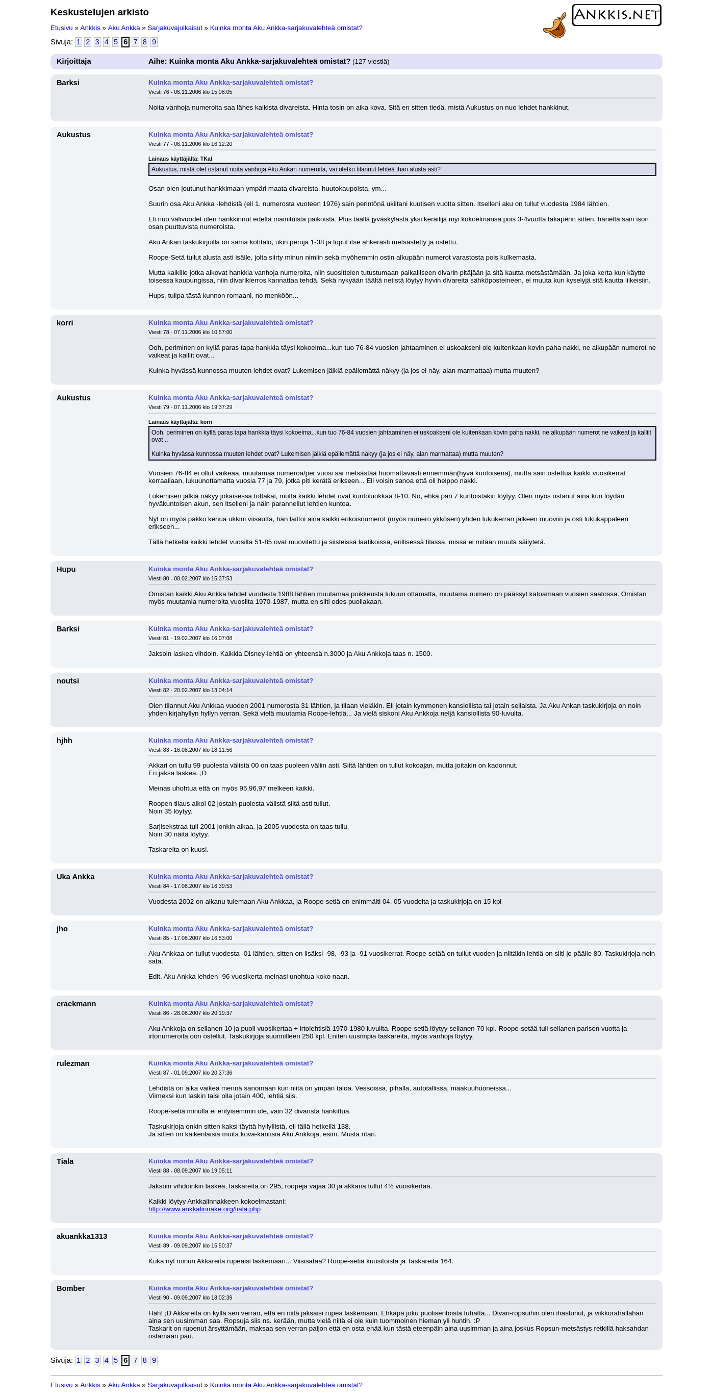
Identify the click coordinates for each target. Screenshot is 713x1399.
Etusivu (61, 28)
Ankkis (90, 28)
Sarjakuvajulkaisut (174, 28)
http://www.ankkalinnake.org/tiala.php (204, 1209)
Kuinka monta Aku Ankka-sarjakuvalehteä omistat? (286, 28)
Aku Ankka (124, 28)
